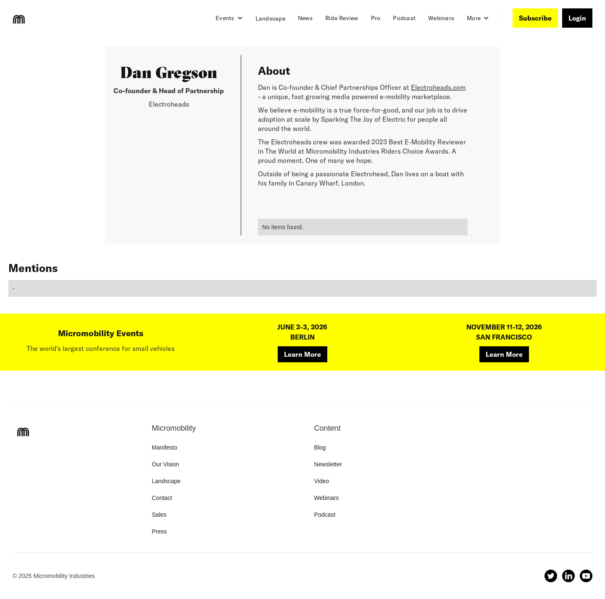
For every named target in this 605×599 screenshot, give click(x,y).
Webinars (441, 18)
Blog (320, 447)
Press (159, 531)
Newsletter (328, 464)
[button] (229, 18)
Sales (159, 514)
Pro (376, 18)
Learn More (302, 354)
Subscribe (535, 18)
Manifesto (164, 447)
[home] (18, 19)
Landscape (270, 18)
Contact (162, 497)
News (305, 18)
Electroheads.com (438, 87)
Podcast (404, 18)
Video (321, 481)
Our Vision (165, 464)
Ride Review (341, 18)
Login (577, 18)
